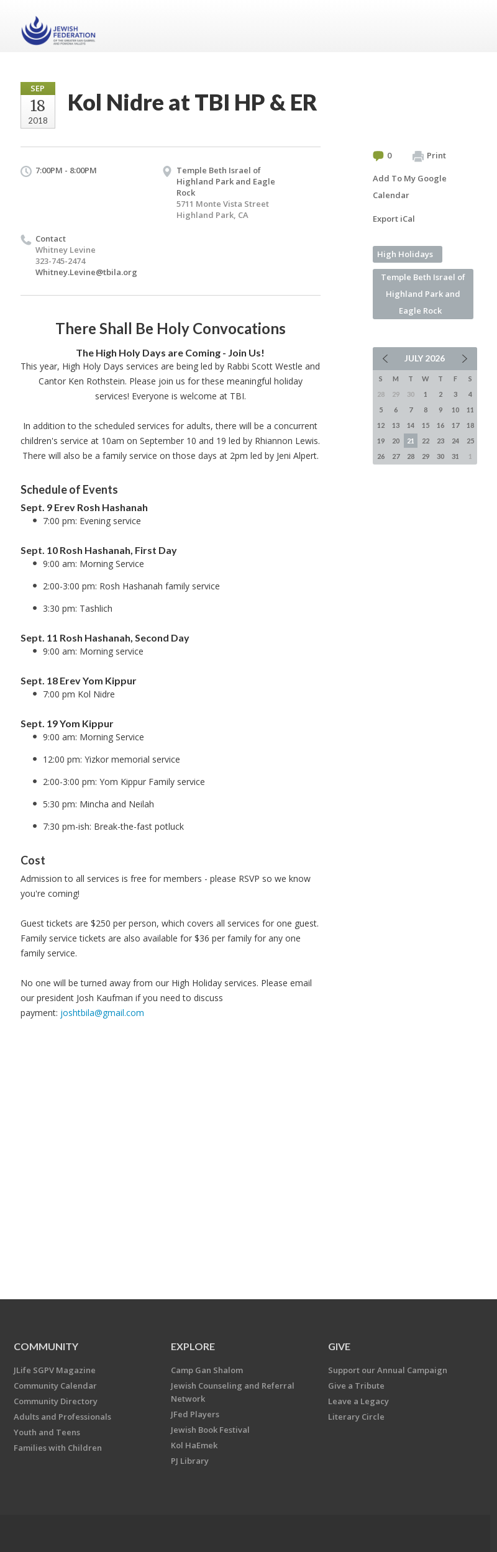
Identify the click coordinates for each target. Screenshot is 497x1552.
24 (455, 441)
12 (381, 425)
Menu (463, 26)
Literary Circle (356, 1416)
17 (455, 425)
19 (381, 441)
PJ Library (190, 1460)
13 (395, 425)
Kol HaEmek (194, 1445)
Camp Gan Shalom (207, 1370)
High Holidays (405, 254)
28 (410, 456)
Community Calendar (55, 1385)
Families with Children (58, 1447)
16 (440, 425)
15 (425, 425)
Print (429, 156)
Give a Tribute (356, 1385)
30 (440, 456)
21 (410, 441)
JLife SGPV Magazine (55, 1370)
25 (470, 441)
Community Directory (56, 1401)
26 (381, 456)
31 (455, 456)
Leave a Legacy (358, 1401)
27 (395, 456)
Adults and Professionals (62, 1416)
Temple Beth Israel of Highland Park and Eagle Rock (225, 181)
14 (410, 425)
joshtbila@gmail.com (102, 1013)
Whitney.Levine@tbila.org (86, 272)
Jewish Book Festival (210, 1429)
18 (470, 425)
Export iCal (394, 218)
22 (425, 441)
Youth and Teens (47, 1432)
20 (395, 441)
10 (455, 410)
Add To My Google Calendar (410, 187)
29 (425, 456)
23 (440, 441)
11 (470, 410)
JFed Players (195, 1414)
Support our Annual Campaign (387, 1370)
